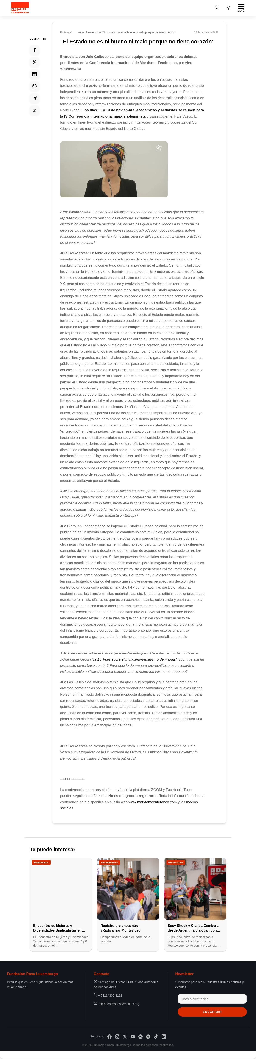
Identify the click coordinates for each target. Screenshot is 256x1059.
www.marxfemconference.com (153, 802)
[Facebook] (109, 1036)
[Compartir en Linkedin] (34, 74)
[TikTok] (156, 1036)
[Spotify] (140, 1036)
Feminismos (93, 32)
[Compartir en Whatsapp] (34, 86)
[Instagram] (117, 1036)
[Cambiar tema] (228, 7)
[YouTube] (133, 1036)
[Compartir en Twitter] (34, 62)
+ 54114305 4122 (110, 995)
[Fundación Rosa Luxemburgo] (20, 7)
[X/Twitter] (125, 1036)
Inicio (80, 32)
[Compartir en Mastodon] (34, 110)
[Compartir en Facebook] (34, 50)
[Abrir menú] (241, 7)
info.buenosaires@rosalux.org (118, 1004)
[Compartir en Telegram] (34, 98)
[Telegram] (148, 1036)
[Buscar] (217, 7)
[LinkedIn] (164, 1036)
